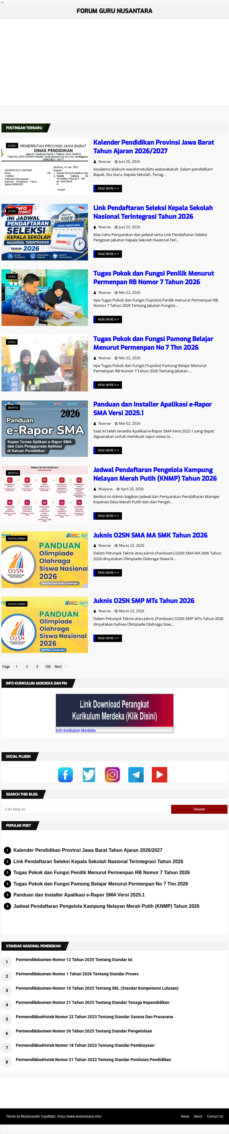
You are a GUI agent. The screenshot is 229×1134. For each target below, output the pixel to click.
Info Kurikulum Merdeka (76, 730)
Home (185, 1116)
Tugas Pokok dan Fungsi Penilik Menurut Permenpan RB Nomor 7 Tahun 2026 (153, 277)
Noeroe (104, 161)
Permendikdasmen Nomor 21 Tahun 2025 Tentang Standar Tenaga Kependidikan (92, 1002)
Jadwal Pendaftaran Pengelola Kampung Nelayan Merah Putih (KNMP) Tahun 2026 (155, 474)
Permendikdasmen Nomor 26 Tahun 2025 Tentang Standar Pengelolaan (84, 1031)
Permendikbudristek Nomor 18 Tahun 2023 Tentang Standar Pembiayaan (85, 1045)
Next (58, 666)
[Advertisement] (114, 64)
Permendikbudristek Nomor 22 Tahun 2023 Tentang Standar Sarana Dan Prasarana (94, 1016)
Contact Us (215, 1116)
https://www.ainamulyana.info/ (79, 1116)
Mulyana (105, 488)
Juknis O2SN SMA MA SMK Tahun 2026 (150, 535)
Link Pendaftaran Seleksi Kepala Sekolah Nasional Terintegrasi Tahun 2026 (153, 212)
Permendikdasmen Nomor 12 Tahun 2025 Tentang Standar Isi (74, 959)
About (198, 1116)
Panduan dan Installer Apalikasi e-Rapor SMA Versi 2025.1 (79, 894)
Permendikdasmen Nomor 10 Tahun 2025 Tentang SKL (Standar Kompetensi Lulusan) (97, 988)
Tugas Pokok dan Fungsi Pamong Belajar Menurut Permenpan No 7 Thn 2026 (153, 343)
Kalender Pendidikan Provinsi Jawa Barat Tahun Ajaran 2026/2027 (153, 146)
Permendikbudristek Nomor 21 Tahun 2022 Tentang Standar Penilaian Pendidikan (93, 1059)
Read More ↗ (108, 188)
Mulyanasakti (30, 1116)
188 (47, 666)
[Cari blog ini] (86, 809)
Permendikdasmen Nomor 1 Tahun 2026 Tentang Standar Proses (77, 973)
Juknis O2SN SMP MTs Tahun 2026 (143, 601)
